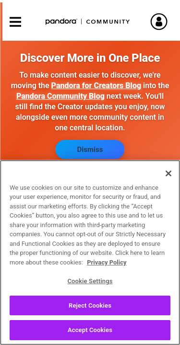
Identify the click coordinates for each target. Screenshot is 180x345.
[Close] (168, 178)
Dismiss (90, 149)
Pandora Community (88, 21)
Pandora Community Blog (60, 96)
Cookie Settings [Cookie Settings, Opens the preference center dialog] (89, 286)
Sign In (163, 21)
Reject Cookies (90, 310)
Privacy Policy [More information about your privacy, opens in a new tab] (106, 267)
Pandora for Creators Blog (96, 85)
